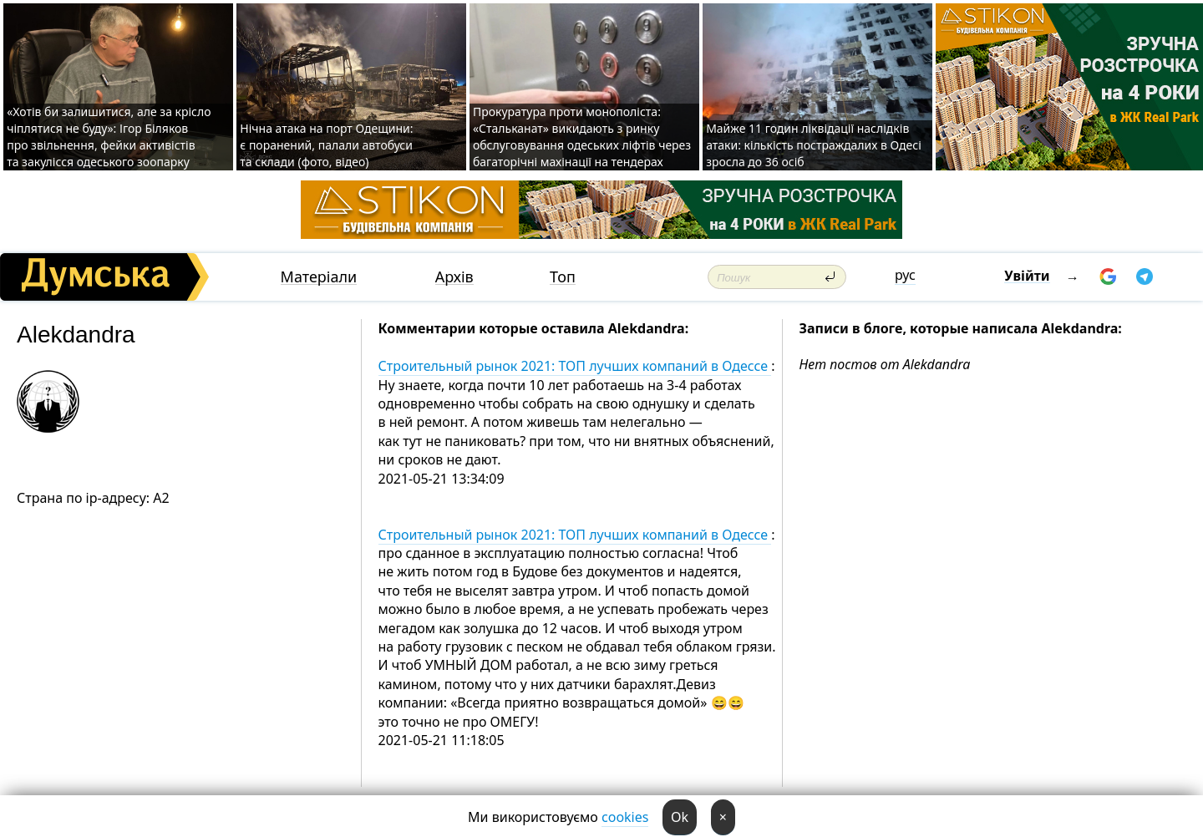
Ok (679, 817)
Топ (563, 277)
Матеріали (319, 277)
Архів (454, 277)
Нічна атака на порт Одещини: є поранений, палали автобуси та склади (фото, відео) (326, 145)
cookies (625, 817)
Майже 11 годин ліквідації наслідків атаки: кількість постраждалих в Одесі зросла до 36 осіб (813, 145)
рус (905, 275)
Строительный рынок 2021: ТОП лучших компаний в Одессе (575, 366)
